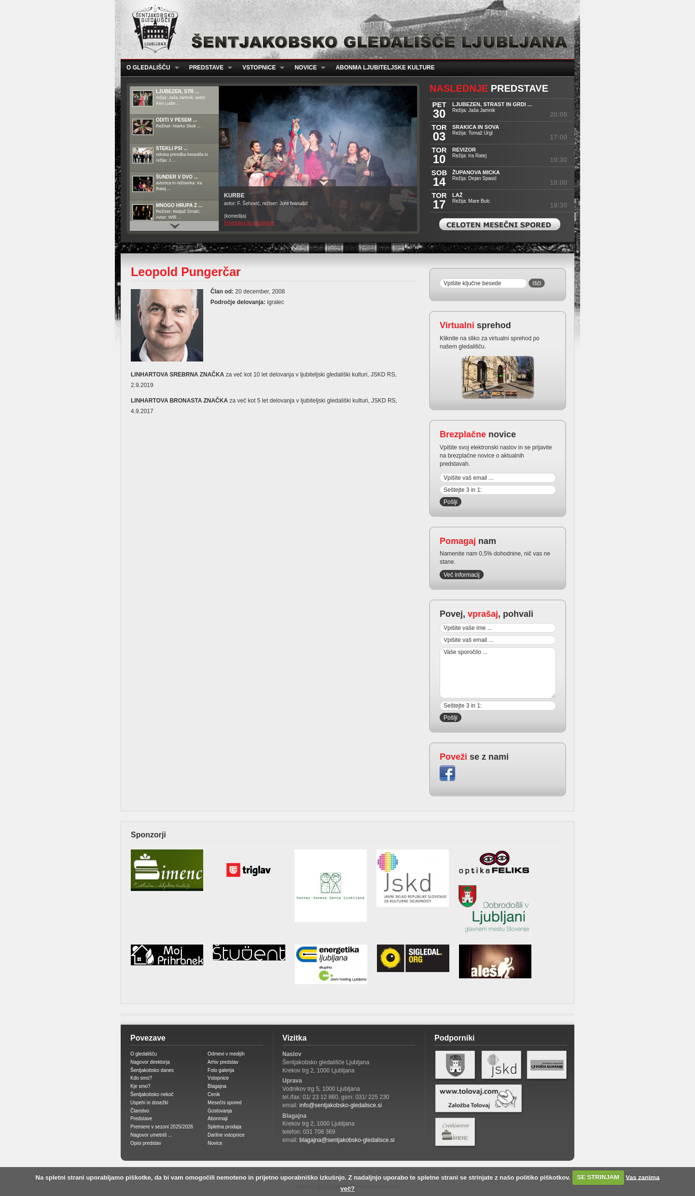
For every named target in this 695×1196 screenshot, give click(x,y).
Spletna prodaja (224, 1126)
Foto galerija (221, 1070)
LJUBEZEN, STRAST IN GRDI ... (492, 104)
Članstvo (139, 1110)
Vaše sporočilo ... (498, 672)
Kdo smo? (141, 1078)
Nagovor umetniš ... (151, 1135)
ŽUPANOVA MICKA (476, 172)
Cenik (214, 1094)
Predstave (208, 67)
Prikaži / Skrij (323, 183)
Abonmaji (218, 1118)
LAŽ (457, 195)
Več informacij (462, 574)
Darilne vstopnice (226, 1135)
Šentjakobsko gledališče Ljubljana (345, 29)
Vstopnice (260, 67)
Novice (307, 67)
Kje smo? (140, 1086)
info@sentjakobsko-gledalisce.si (340, 1105)
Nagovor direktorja (150, 1062)
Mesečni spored (225, 1102)
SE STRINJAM (598, 1177)
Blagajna (217, 1086)
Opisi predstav (145, 1143)
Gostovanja (220, 1110)
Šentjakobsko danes (152, 1070)
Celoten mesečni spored (499, 224)
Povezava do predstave (249, 222)
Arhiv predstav (223, 1062)
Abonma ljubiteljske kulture (384, 67)
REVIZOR (464, 150)
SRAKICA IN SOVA (475, 127)
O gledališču (150, 67)
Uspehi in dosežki (149, 1102)
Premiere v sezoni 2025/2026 (161, 1126)
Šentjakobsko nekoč (152, 1094)
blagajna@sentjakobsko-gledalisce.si (346, 1140)
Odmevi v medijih (226, 1054)
